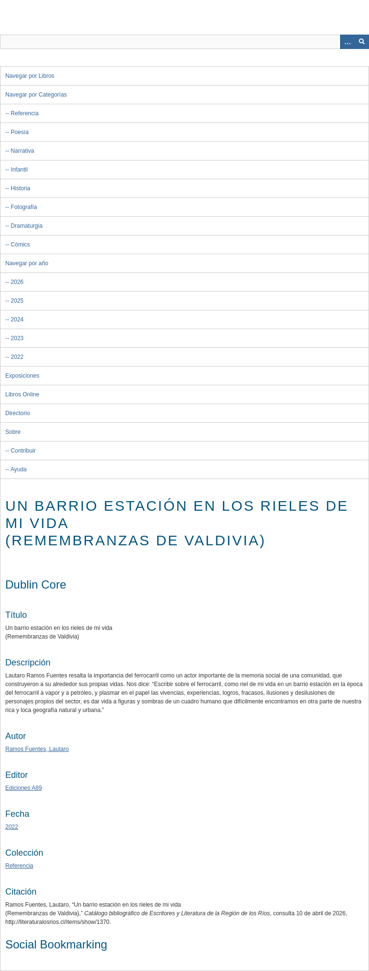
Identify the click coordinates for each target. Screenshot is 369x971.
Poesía (19, 132)
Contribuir (23, 450)
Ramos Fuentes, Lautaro (37, 749)
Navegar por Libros (29, 76)
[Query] (184, 42)
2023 (17, 338)
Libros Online (22, 394)
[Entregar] (362, 42)
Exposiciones (22, 375)
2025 (17, 300)
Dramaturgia (26, 225)
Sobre (13, 432)
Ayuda (19, 469)
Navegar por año (26, 263)
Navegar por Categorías (36, 94)
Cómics (20, 244)
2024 (17, 319)
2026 (17, 282)
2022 (17, 357)
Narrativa (22, 150)
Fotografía (24, 207)
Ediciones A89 (23, 788)
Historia (20, 188)
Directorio (17, 413)
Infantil (19, 169)
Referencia (24, 113)
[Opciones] (347, 42)
